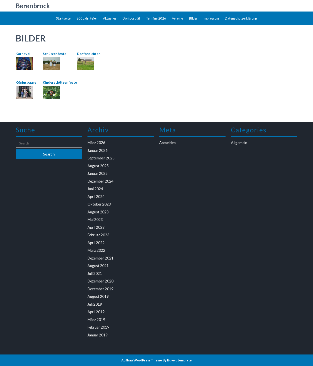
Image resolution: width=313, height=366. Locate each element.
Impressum (211, 18)
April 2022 (96, 242)
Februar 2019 (99, 325)
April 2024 (96, 197)
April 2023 (96, 227)
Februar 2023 (99, 235)
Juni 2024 (95, 190)
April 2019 (96, 310)
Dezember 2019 (101, 287)
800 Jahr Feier (87, 18)
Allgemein (240, 145)
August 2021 (98, 265)
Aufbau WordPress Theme (141, 360)
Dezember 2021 (101, 257)
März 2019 (97, 317)
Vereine (177, 18)
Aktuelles (110, 18)
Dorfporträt (131, 18)
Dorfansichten (88, 53)
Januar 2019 (98, 332)
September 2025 (101, 160)
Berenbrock (33, 6)
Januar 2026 (98, 152)
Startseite (63, 18)
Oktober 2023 (99, 205)
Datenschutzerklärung (241, 18)
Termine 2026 (156, 18)
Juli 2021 (95, 272)
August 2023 (98, 212)
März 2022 (97, 250)
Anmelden (168, 145)
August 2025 (98, 167)
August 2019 (98, 295)
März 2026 (97, 145)
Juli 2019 (95, 302)
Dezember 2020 (101, 280)
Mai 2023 (95, 220)
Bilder (193, 18)
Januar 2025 (98, 175)
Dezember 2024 (101, 182)
